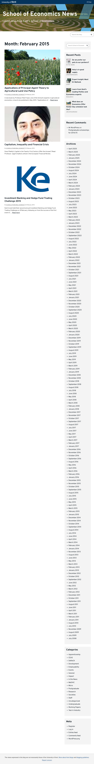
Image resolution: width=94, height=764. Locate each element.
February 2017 (73, 443)
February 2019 (73, 369)
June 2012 (72, 583)
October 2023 (73, 198)
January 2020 (73, 335)
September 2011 (74, 601)
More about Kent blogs (66, 757)
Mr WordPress (73, 128)
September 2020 (75, 310)
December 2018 (74, 375)
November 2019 (74, 341)
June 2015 (72, 499)
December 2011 (74, 595)
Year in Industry (74, 710)
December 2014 (74, 518)
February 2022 (74, 257)
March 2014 (72, 542)
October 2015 (73, 487)
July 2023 (72, 205)
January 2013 (73, 570)
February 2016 (73, 474)
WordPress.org (74, 739)
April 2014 (72, 539)
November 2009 (74, 629)
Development (73, 664)
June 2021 (72, 282)
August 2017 (73, 425)
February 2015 (74, 511)
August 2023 (73, 201)
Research (72, 692)
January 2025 (73, 158)
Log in (70, 729)
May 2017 (72, 434)
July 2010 (72, 626)
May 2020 (72, 322)
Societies (72, 695)
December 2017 (74, 412)
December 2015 (74, 480)
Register (71, 726)
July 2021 (72, 279)
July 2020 (72, 316)
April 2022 (72, 251)
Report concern (47, 760)
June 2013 (72, 558)
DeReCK (71, 661)
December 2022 (74, 226)
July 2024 (72, 174)
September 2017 (74, 421)
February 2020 (74, 332)
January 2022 (73, 260)
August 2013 (73, 555)
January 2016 (73, 477)
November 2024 (74, 164)
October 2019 (73, 344)
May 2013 (72, 561)
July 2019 (72, 353)
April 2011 (72, 611)
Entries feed (73, 732)
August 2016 (73, 462)
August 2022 (73, 239)
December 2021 (74, 263)
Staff (70, 698)
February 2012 (74, 592)
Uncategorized (74, 701)
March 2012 (72, 589)
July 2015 (72, 496)
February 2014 (74, 545)
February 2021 (74, 294)
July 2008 (72, 638)
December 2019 (74, 338)
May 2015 (72, 502)
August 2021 (73, 276)
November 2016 (74, 452)
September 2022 (75, 236)
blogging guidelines (82, 757)
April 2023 (72, 214)
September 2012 (74, 580)
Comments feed (74, 736)
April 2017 (72, 437)
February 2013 (73, 567)
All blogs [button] (89, 2)
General (71, 673)
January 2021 (73, 297)
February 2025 (74, 155)
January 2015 (73, 515)
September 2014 (74, 527)
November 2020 (74, 304)
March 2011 (72, 614)
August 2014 (73, 530)
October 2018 (73, 381)
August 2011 (73, 604)
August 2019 (73, 350)
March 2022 (73, 254)
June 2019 (72, 356)
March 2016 (72, 471)
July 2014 (72, 533)
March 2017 (72, 440)
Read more (54, 100)
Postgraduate (73, 689)
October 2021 (73, 270)
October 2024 (74, 167)
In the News (72, 679)
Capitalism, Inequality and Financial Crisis (27, 144)
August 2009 (73, 632)
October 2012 (73, 576)
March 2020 (73, 328)
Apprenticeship (74, 654)
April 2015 (72, 505)
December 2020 (74, 301)
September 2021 (74, 273)
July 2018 (72, 390)
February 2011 (73, 617)
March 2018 (72, 403)
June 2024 (72, 177)
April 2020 (72, 325)
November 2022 (74, 229)
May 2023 (72, 211)
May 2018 (72, 397)
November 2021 (74, 267)
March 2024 (73, 183)
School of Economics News (40, 14)
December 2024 (74, 161)
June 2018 (72, 394)
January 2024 (73, 189)
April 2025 (72, 149)
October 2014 (73, 524)
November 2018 (74, 378)
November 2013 (74, 552)
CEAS (70, 658)
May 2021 (72, 285)
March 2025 (73, 152)
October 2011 (73, 598)
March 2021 (72, 291)
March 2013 (72, 564)
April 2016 (72, 468)
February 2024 (74, 186)
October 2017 (73, 418)
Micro (70, 685)
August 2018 (73, 387)
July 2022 (72, 242)
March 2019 (72, 366)
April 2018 (72, 400)
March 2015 (72, 508)
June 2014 (72, 536)
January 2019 (73, 372)
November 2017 (74, 415)
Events (71, 670)
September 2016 (74, 459)
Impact (71, 676)
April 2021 (72, 288)
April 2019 (72, 363)
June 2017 (72, 431)
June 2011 (72, 607)
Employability (73, 667)
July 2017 (72, 428)
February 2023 (74, 220)
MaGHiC (71, 682)
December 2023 (74, 192)
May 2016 (72, 465)
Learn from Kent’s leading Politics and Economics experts (77, 92)
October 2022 (74, 232)
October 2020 (74, 307)
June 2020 (72, 319)
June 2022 (72, 245)
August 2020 (73, 313)
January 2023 (73, 223)
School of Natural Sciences (15, 94)
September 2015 (74, 490)
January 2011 (73, 620)
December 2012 (74, 573)
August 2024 (73, 170)
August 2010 (73, 623)
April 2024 (72, 180)
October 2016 (73, 456)
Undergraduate (74, 704)
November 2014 (74, 521)
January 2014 (73, 549)
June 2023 (72, 208)
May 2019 (72, 359)
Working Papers (74, 707)
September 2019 (74, 347)
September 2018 (74, 384)
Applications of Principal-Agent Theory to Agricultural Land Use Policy (27, 90)
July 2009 (72, 635)
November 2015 (74, 483)
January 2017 (73, 446)
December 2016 (74, 449)
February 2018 (74, 406)
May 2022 (72, 248)
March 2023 (73, 217)
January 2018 (73, 409)
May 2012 (72, 586)
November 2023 (74, 195)
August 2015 (73, 493)
